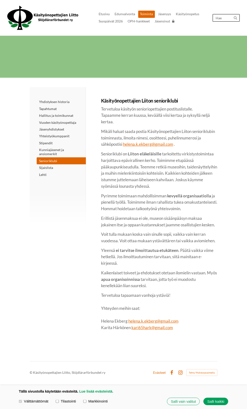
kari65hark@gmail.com (152, 327)
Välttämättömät (33, 401)
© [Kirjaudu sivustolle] (31, 372)
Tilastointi (66, 401)
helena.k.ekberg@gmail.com (148, 144)
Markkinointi (95, 401)
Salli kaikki (215, 401)
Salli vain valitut (183, 401)
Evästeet (159, 372)
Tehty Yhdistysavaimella (202, 372)
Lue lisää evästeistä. (96, 391)
